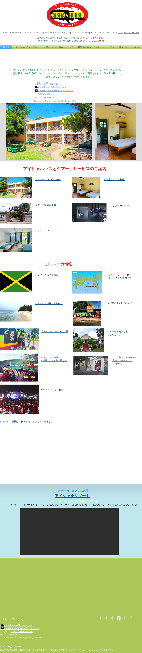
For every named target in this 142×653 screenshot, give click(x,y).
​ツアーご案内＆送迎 (45, 205)
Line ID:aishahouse (22, 631)
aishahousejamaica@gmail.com (55, 90)
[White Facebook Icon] (125, 618)
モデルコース (114, 334)
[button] (69, 531)
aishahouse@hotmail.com (52, 87)
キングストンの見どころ (120, 302)
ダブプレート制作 (119, 205)
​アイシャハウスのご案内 (48, 179)
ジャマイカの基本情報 (46, 274)
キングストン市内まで (120, 278)
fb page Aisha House (128, 32)
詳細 (134, 505)
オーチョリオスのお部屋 (73, 490)
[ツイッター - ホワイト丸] (119, 618)
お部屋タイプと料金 (114, 179)
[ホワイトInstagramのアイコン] (107, 618)
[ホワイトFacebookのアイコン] (131, 618)
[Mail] (36, 90)
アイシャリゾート (44, 231)
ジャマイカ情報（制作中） (49, 303)
